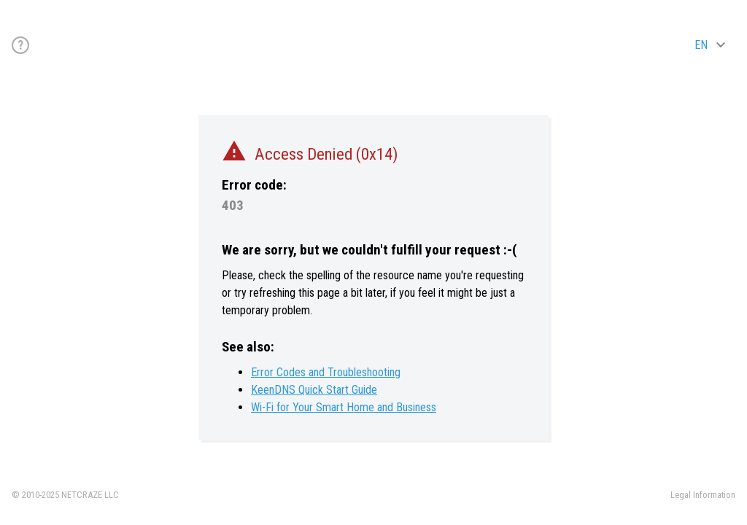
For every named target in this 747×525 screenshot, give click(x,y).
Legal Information (702, 494)
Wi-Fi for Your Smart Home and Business (343, 407)
